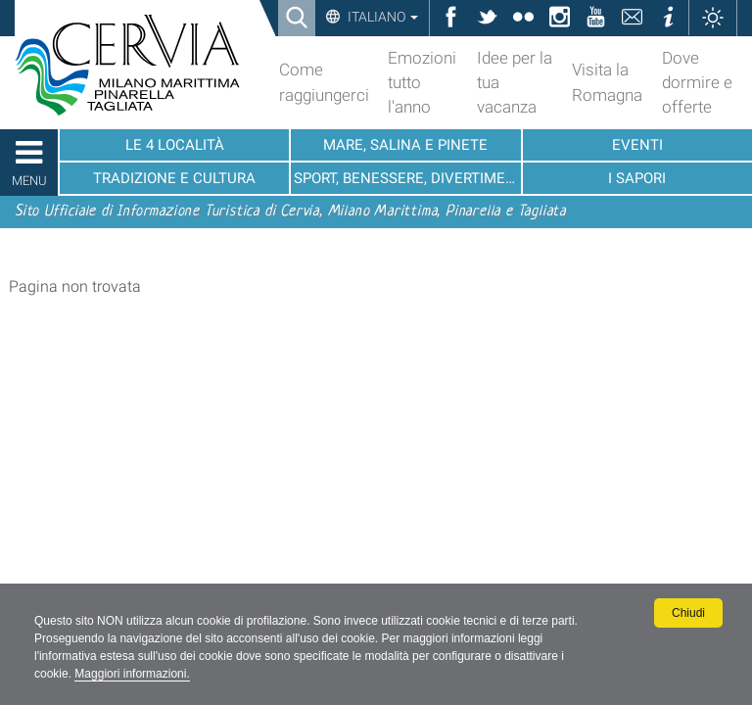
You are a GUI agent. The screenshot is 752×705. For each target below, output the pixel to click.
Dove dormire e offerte (697, 82)
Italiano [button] (381, 16)
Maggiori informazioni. (131, 674)
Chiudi (688, 613)
